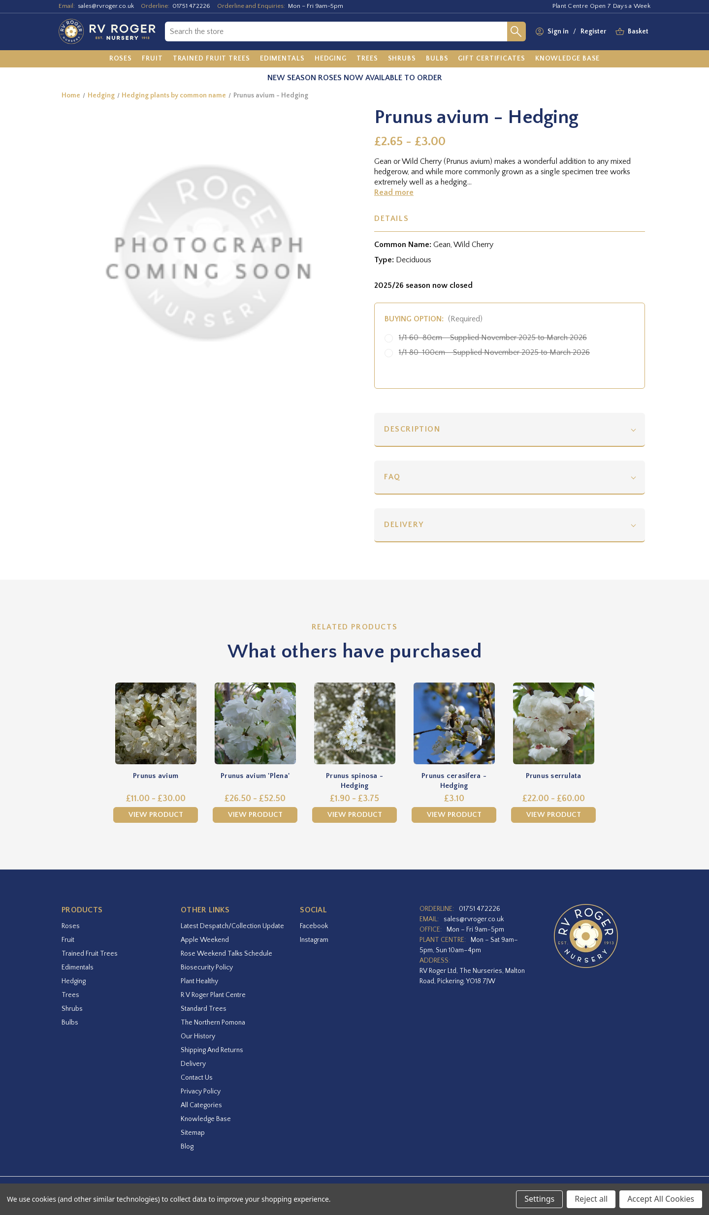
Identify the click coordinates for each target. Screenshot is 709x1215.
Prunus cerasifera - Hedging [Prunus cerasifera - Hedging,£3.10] (453, 781)
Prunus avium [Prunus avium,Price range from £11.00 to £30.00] (155, 776)
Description (412, 429)
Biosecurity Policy (207, 967)
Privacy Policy (201, 1091)
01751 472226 (191, 5)
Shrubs (72, 1009)
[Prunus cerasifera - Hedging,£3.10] (454, 723)
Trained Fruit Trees (90, 954)
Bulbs (70, 1023)
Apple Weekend (205, 940)
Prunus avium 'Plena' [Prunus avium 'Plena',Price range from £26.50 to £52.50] (255, 776)
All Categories (201, 1105)
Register (593, 31)
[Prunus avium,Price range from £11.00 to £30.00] (155, 723)
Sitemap (193, 1133)
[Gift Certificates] (491, 59)
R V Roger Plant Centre (213, 995)
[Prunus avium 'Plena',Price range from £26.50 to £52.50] (255, 723)
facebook (314, 926)
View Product (156, 814)
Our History (198, 1036)
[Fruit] (152, 59)
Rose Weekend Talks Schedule (226, 954)
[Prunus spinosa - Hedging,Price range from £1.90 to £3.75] (354, 723)
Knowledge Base (206, 1119)
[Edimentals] (282, 59)
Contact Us (197, 1078)
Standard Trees (203, 1009)
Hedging (74, 981)
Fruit (68, 940)
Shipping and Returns (212, 1050)
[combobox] (336, 31)
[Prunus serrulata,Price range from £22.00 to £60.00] (553, 723)
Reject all (591, 1198)
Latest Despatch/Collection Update (232, 926)
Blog (187, 1147)
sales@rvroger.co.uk (106, 5)
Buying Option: (434, 318)
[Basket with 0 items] (638, 32)
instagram (314, 940)
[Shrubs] (402, 59)
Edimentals (78, 967)
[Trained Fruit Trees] (211, 59)
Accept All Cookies (660, 1198)
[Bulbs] (437, 59)
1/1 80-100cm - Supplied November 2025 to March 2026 (494, 352)
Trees (70, 995)
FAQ (392, 476)
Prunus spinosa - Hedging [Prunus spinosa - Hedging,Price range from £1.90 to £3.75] (354, 781)
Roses (71, 926)
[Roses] (120, 59)
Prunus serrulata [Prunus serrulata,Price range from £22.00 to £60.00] (553, 776)
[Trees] (367, 59)
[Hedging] (331, 59)
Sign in (558, 31)
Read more (394, 192)
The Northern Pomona (213, 1023)
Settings (539, 1198)
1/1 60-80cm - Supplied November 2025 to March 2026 (493, 337)
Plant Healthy (199, 981)
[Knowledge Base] (567, 59)
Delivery (404, 524)
